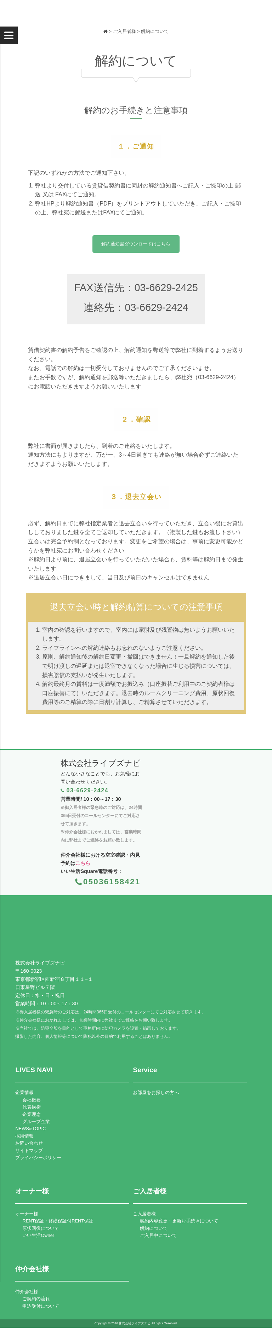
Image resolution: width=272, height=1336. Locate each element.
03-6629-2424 (87, 790)
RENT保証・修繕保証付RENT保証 (57, 1221)
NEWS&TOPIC (30, 1128)
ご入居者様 (144, 1213)
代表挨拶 (31, 1107)
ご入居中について (158, 1235)
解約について (154, 1228)
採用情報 (24, 1136)
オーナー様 (26, 1213)
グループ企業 (36, 1121)
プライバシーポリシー (38, 1157)
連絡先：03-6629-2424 (136, 310)
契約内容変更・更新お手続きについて (179, 1221)
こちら (82, 863)
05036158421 (112, 881)
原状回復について (40, 1228)
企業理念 (31, 1114)
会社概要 (31, 1100)
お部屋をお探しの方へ (156, 1092)
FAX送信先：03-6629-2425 (136, 290)
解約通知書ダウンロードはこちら (135, 247)
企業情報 (24, 1092)
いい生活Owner (38, 1235)
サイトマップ (29, 1150)
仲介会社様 (26, 1291)
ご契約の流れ (36, 1298)
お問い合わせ (29, 1143)
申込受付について (40, 1306)
